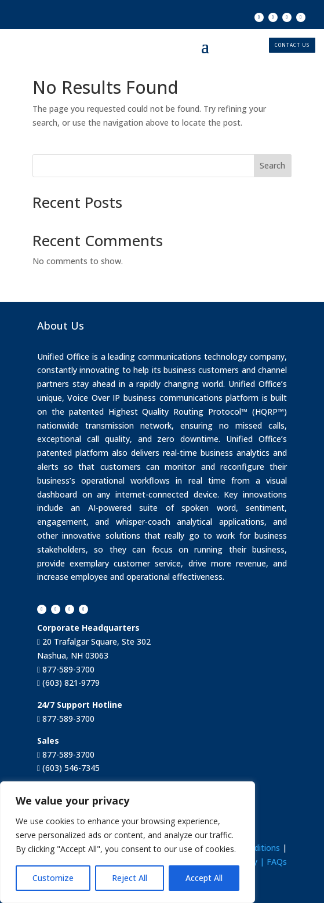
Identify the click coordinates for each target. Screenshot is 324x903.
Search (272, 165)
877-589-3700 (67, 669)
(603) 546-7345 (70, 767)
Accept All (204, 877)
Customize (53, 877)
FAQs (277, 861)
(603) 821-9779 (70, 682)
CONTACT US (292, 45)
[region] (127, 842)
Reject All (129, 877)
